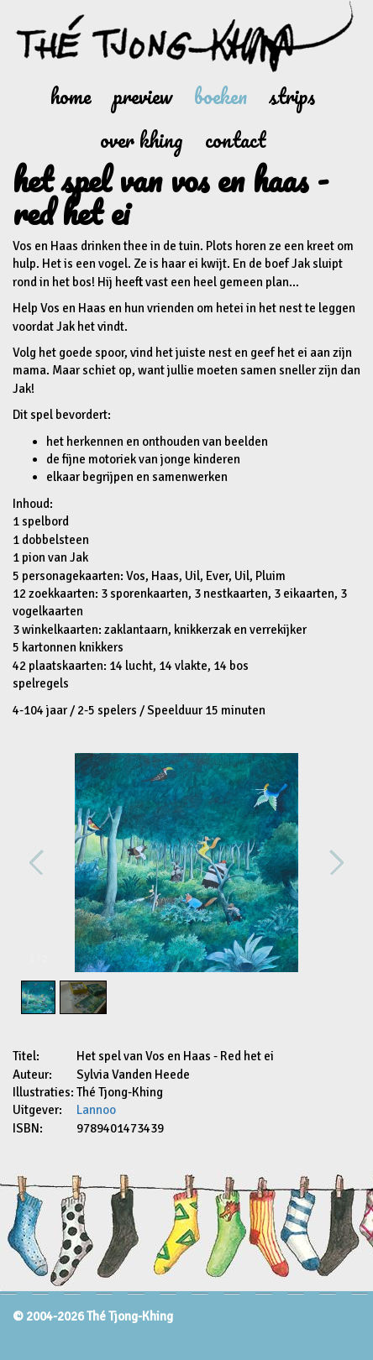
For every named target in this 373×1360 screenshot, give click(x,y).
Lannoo (96, 1109)
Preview (142, 96)
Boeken (220, 96)
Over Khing (141, 139)
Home (71, 96)
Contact (235, 139)
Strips (292, 96)
